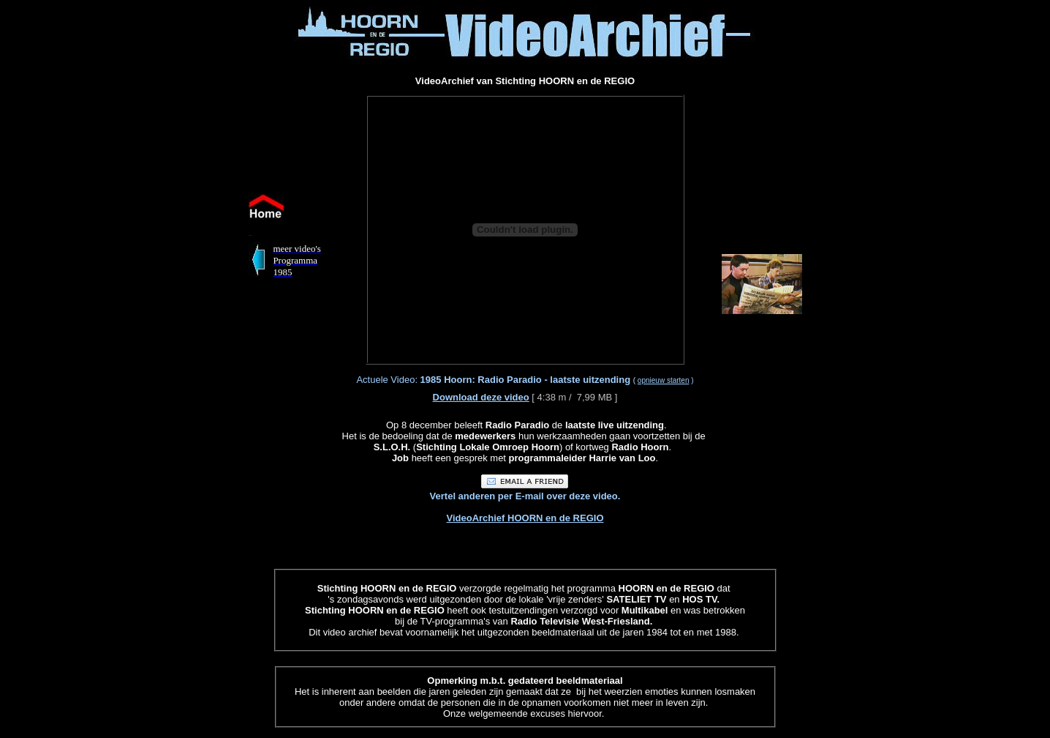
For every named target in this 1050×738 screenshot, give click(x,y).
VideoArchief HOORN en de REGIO (524, 517)
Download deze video (481, 397)
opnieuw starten (664, 380)
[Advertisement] (108, 225)
